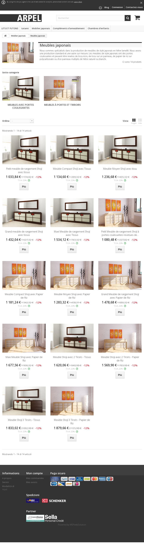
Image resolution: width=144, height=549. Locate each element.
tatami (25, 28)
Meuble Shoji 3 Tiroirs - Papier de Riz (72, 421)
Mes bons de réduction (32, 498)
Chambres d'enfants (98, 28)
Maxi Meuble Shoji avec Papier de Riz (24, 358)
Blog (106, 7)
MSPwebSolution (78, 531)
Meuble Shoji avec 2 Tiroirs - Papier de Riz (120, 358)
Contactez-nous (134, 7)
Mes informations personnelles (35, 492)
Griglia (133, 121)
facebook (100, 8)
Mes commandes (35, 478)
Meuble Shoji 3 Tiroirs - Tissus (24, 420)
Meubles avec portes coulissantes (21, 106)
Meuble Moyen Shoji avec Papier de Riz (72, 295)
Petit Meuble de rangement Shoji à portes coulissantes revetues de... (120, 233)
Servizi (5, 482)
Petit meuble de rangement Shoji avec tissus (24, 170)
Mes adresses (33, 486)
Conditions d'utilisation (8, 498)
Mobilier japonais (41, 28)
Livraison (6, 493)
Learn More (78, 2)
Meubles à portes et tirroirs (62, 104)
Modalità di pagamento (8, 487)
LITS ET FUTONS (9, 28)
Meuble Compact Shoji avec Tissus (72, 168)
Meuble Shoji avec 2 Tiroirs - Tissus (72, 357)
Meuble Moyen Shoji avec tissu (120, 168)
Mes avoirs (31, 482)
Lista (140, 121)
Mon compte (34, 473)
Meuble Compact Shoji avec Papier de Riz (24, 295)
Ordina (5, 120)
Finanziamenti (9, 504)
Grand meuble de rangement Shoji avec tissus (24, 233)
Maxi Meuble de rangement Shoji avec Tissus (72, 233)
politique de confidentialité (10, 509)
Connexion (117, 7)
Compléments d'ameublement (69, 28)
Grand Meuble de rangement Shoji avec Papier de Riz (120, 295)
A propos (6, 478)
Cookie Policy (9, 521)
